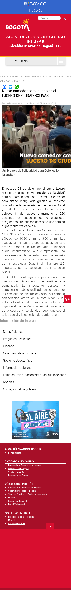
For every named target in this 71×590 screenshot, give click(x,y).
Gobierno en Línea (16, 523)
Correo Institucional (17, 501)
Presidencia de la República (21, 516)
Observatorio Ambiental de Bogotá (24, 487)
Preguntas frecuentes (17, 339)
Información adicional (17, 368)
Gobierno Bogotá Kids (17, 360)
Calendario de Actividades (20, 353)
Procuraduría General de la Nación (24, 465)
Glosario (8, 346)
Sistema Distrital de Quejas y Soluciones (27, 494)
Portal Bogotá (14, 452)
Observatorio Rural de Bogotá (22, 490)
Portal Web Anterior (17, 504)
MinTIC (11, 519)
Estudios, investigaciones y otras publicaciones (34, 375)
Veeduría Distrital (16, 471)
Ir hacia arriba (52, 528)
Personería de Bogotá (18, 475)
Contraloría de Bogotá (18, 468)
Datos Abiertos (13, 332)
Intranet (12, 497)
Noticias (14, 76)
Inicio (24, 61)
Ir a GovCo (35, 10)
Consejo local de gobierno (20, 389)
